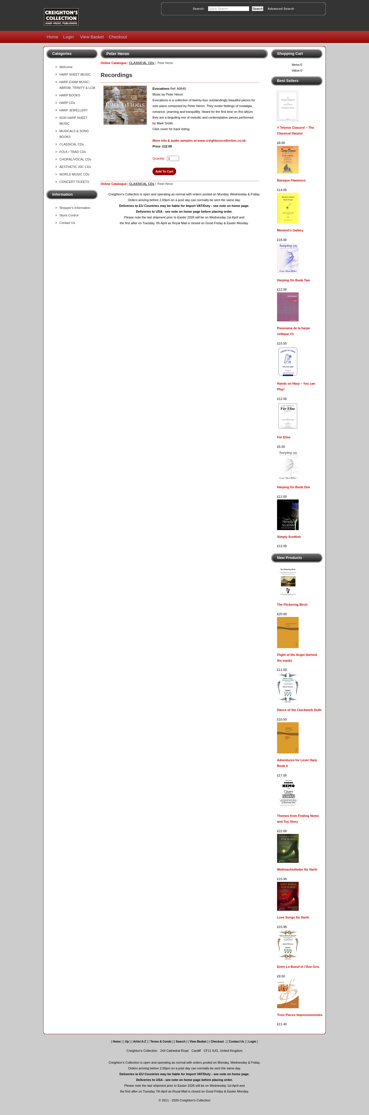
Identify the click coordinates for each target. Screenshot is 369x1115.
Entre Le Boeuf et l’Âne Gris (298, 966)
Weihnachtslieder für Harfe (297, 869)
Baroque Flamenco (291, 180)
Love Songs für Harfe (293, 917)
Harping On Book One (293, 487)
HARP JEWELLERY (73, 110)
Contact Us (67, 223)
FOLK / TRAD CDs (72, 152)
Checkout (118, 36)
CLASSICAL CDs (71, 144)
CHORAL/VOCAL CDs (75, 159)
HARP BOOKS (69, 95)
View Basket (92, 36)
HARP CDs (67, 102)
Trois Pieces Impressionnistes (300, 1015)
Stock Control (68, 215)
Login (68, 36)
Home (52, 36)
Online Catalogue (114, 63)
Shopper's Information (74, 207)
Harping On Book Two (293, 280)
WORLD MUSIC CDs (74, 174)
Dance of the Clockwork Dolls (299, 710)
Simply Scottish (289, 536)
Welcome (66, 67)
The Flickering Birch (292, 604)
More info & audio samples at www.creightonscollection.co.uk (199, 140)
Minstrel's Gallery (290, 230)
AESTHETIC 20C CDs (75, 167)
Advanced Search (281, 8)
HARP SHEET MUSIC (75, 74)
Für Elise (283, 437)
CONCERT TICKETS (74, 182)
